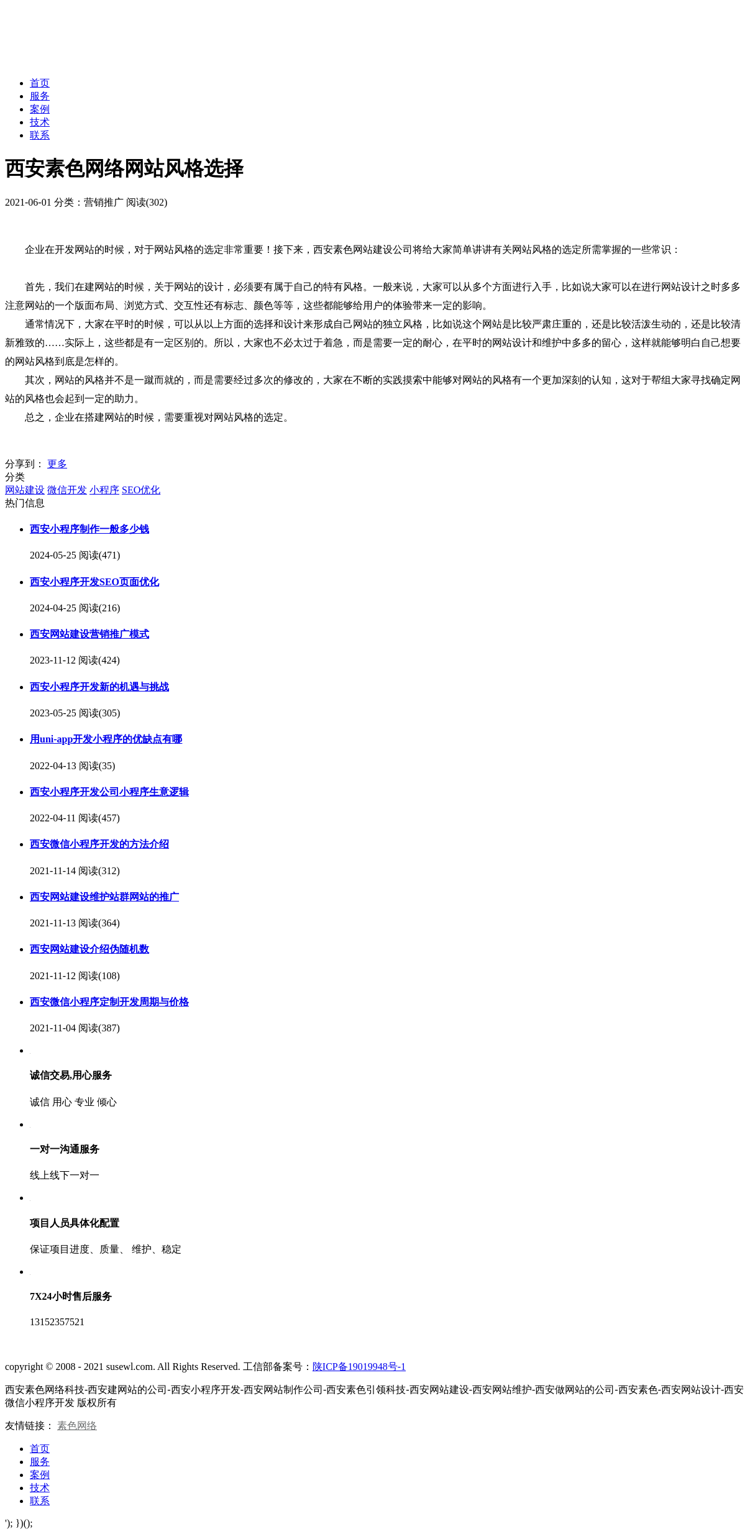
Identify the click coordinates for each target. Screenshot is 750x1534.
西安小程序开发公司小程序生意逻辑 (109, 792)
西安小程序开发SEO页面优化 (94, 582)
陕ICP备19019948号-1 (359, 1366)
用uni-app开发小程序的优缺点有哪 (106, 739)
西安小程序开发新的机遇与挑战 (99, 687)
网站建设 (25, 490)
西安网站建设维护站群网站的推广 (104, 897)
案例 (40, 109)
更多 (57, 464)
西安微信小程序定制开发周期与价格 (109, 1002)
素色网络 (77, 1425)
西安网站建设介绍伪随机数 (89, 949)
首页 (40, 83)
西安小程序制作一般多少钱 (89, 529)
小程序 (104, 490)
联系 (40, 135)
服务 (40, 96)
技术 (40, 122)
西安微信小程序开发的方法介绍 (99, 844)
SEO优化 (141, 490)
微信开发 (67, 490)
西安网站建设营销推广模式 (89, 634)
